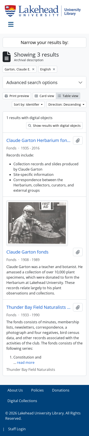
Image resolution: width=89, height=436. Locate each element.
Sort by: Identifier (27, 104)
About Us (15, 390)
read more (26, 362)
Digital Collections (22, 400)
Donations (60, 390)
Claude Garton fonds (27, 252)
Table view (68, 96)
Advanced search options (32, 82)
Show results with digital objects (54, 125)
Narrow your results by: (44, 42)
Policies (37, 390)
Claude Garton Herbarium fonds (38, 140)
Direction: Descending (65, 104)
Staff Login (17, 429)
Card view (44, 96)
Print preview (17, 96)
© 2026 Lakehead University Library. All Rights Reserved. (43, 416)
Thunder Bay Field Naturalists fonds (38, 307)
